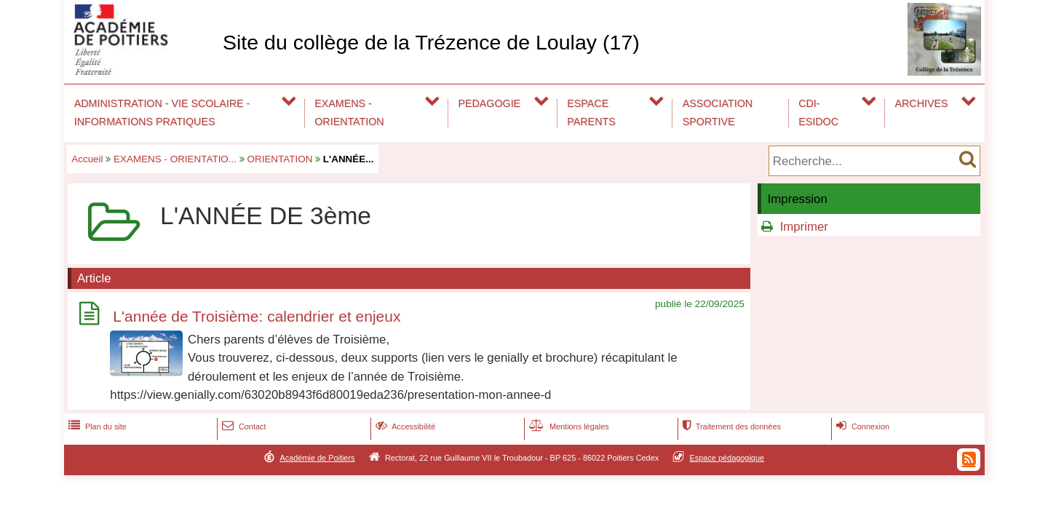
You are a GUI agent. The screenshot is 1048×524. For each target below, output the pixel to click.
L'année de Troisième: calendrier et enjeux (256, 316)
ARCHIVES (921, 103)
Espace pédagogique (727, 457)
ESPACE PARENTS (591, 112)
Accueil (87, 159)
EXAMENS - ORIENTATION (349, 112)
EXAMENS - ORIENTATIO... (175, 159)
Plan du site (96, 426)
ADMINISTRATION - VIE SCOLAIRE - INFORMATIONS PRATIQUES (162, 112)
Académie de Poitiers (316, 457)
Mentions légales (567, 426)
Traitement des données (730, 426)
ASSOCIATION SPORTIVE (718, 112)
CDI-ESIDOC (818, 112)
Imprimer (804, 227)
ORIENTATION (280, 159)
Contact (242, 426)
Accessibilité (404, 426)
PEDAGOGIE (489, 103)
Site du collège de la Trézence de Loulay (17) (431, 42)
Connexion (861, 426)
